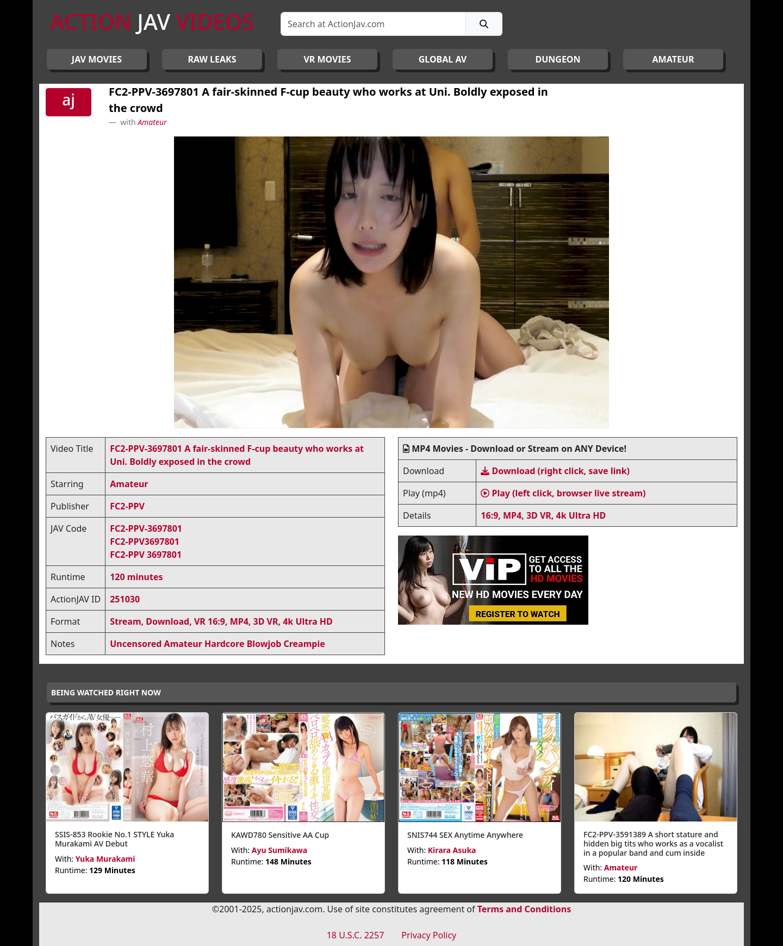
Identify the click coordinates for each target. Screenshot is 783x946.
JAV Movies (97, 59)
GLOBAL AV (443, 59)
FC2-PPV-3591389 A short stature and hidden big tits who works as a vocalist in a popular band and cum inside (653, 843)
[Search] (373, 24)
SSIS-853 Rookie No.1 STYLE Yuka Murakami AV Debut (114, 839)
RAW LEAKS (212, 59)
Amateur (152, 122)
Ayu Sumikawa (280, 850)
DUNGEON (557, 59)
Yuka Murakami (105, 859)
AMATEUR (673, 59)
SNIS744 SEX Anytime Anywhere (465, 835)
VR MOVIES (327, 59)
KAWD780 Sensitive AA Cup (280, 835)
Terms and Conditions (524, 909)
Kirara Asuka (452, 850)
